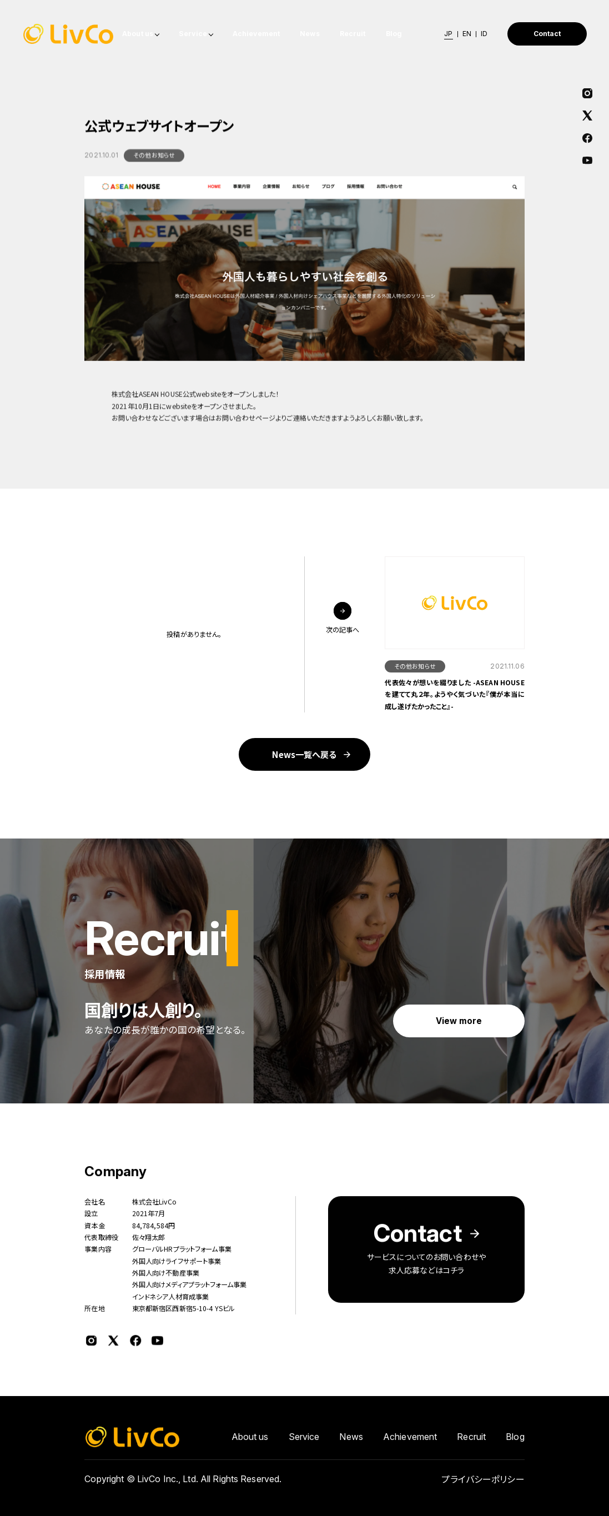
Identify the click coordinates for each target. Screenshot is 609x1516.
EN (466, 33)
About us (137, 33)
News (310, 33)
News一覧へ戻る (304, 754)
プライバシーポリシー (482, 1483)
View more (459, 1021)
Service (193, 33)
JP (448, 33)
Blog (394, 33)
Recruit (353, 33)
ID (484, 33)
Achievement (256, 33)
